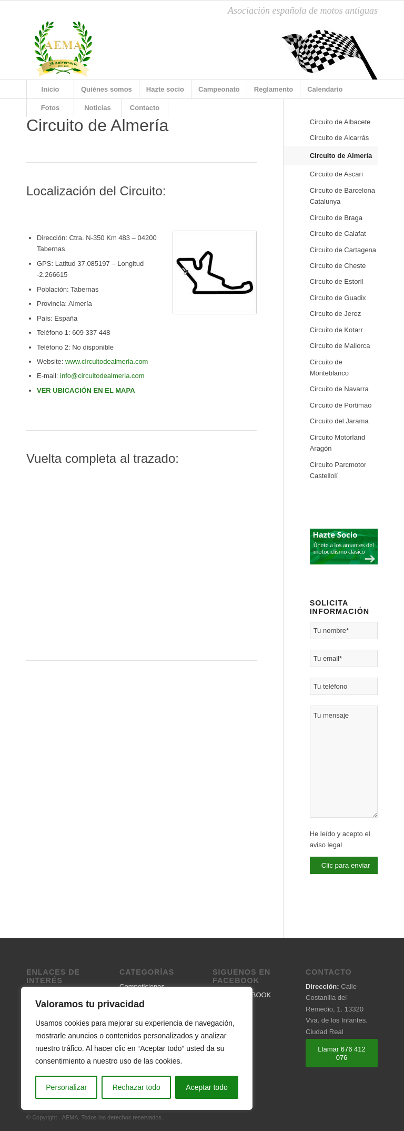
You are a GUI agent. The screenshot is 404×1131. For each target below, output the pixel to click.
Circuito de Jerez (335, 314)
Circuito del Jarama (339, 421)
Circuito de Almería (341, 156)
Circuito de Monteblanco (329, 367)
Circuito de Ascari (336, 174)
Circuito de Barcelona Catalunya (342, 195)
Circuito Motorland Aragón (338, 442)
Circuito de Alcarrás (339, 138)
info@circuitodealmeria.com (102, 376)
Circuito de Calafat (338, 233)
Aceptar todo (206, 1087)
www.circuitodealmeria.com (106, 361)
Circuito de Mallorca (340, 346)
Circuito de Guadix (338, 298)
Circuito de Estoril (336, 281)
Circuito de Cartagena (343, 250)
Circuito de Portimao (341, 405)
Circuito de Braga (336, 218)
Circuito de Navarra (339, 389)
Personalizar (66, 1087)
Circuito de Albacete (340, 122)
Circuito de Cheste (338, 266)
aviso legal (326, 845)
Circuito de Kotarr (336, 330)
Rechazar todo (136, 1087)
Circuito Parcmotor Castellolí (338, 470)
